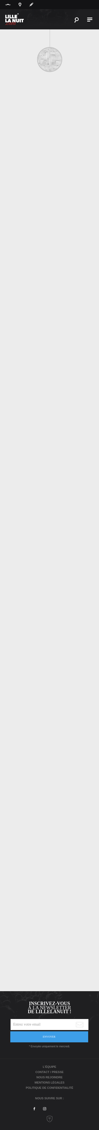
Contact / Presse (49, 1072)
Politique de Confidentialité (49, 1087)
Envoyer (49, 1036)
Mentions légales (49, 1082)
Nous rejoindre (49, 1077)
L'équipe (49, 1066)
